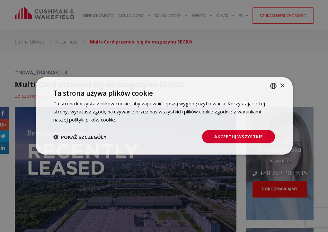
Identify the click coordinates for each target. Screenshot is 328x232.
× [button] (282, 85)
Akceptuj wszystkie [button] (236, 136)
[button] (80, 137)
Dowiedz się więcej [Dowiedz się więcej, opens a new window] (138, 119)
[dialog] (164, 116)
